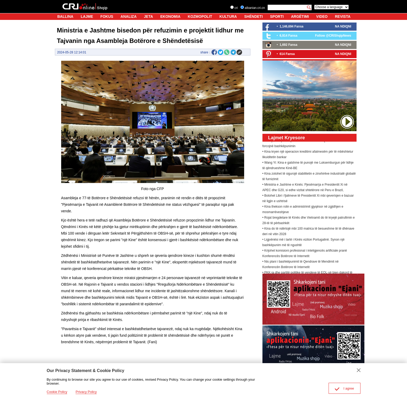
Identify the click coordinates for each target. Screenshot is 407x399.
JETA (148, 16)
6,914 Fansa (288, 35)
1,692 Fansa (288, 45)
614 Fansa (287, 54)
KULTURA (228, 16)
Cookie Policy (57, 392)
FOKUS (106, 16)
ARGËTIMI (300, 16)
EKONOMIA (170, 16)
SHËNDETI (253, 16)
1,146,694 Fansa (291, 26)
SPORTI (277, 16)
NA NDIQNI (343, 26)
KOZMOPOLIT (200, 16)
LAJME (87, 16)
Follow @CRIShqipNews (333, 35)
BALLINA (65, 16)
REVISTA (343, 16)
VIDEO (322, 16)
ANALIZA (128, 16)
